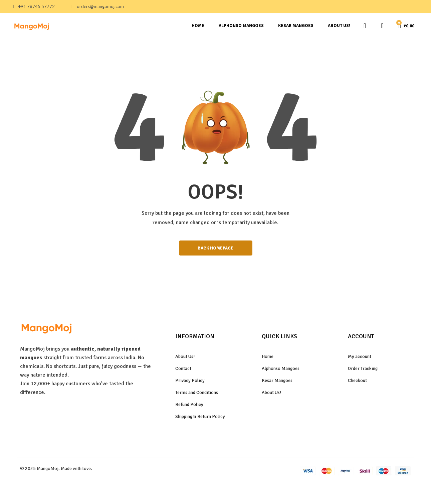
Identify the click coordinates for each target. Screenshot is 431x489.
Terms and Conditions (196, 394)
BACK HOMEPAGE (215, 249)
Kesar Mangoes (295, 25)
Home (198, 25)
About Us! (339, 25)
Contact (183, 370)
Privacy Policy (190, 382)
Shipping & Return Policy (200, 418)
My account (359, 358)
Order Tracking (363, 370)
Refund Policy (189, 406)
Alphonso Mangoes (241, 25)
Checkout (357, 382)
